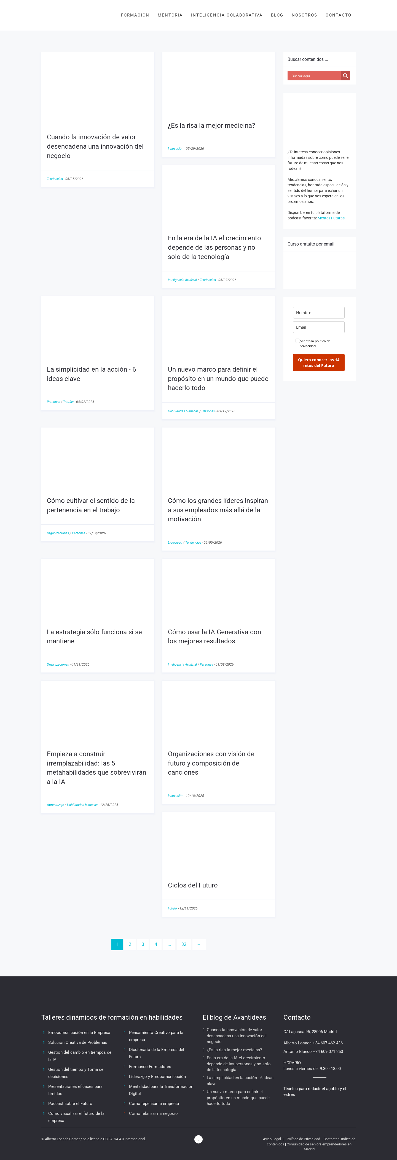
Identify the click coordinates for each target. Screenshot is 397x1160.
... (169, 944)
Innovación (175, 149)
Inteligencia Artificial (182, 280)
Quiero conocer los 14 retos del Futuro (318, 362)
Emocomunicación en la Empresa (79, 1032)
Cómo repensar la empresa (154, 1103)
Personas (53, 402)
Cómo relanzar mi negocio (153, 1113)
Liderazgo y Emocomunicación (157, 1076)
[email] (319, 327)
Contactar (331, 1139)
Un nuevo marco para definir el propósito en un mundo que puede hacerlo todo (218, 379)
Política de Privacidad (303, 1139)
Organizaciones (58, 533)
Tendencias (55, 179)
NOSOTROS (304, 15)
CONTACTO (339, 15)
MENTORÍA (170, 15)
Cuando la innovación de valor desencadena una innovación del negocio (95, 146)
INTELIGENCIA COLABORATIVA (227, 15)
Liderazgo (175, 542)
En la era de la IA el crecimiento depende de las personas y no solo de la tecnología (214, 247)
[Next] (199, 945)
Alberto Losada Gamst (62, 1139)
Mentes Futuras (331, 218)
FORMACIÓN (135, 15)
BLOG (277, 15)
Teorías (68, 402)
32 (183, 944)
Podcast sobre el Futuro (70, 1103)
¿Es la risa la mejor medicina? (211, 125)
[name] (319, 312)
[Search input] (316, 75)
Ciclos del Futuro (193, 885)
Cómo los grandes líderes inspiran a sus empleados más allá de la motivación (218, 510)
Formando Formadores (150, 1066)
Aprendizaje (55, 805)
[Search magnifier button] (345, 75)
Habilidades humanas (183, 411)
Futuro (172, 908)
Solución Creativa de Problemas (77, 1042)
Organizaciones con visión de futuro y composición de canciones (211, 763)
